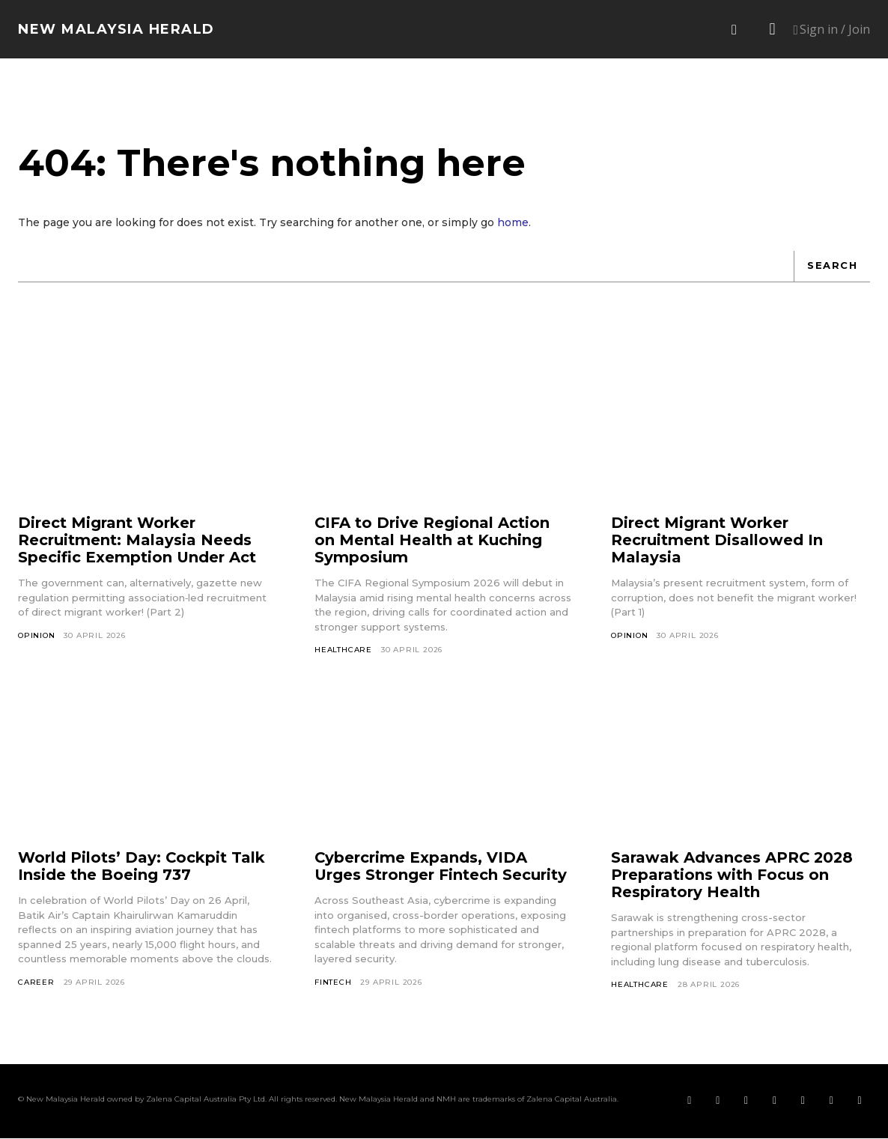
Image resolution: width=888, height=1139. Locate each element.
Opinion (36, 635)
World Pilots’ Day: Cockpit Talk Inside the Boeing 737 (142, 866)
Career (36, 983)
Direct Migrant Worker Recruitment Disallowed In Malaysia (717, 540)
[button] (734, 30)
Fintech (333, 983)
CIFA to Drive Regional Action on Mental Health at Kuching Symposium (432, 540)
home (513, 223)
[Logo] (116, 29)
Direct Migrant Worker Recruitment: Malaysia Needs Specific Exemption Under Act (137, 540)
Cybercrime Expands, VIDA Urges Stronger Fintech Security (441, 866)
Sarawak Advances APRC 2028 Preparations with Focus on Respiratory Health (733, 875)
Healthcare (343, 650)
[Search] (832, 266)
